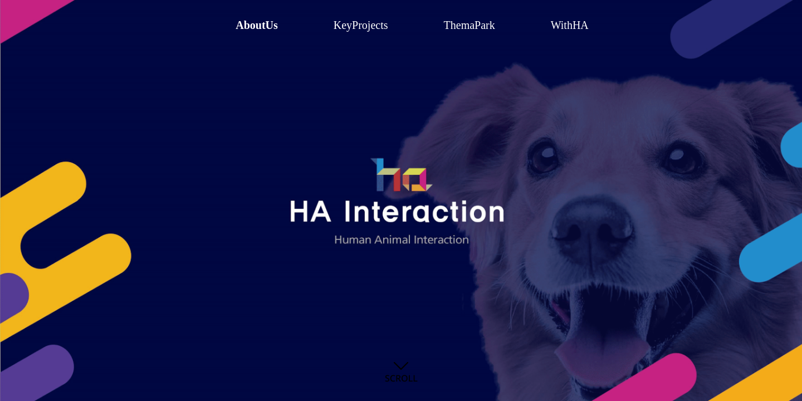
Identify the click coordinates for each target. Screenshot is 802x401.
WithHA (570, 25)
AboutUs (257, 25)
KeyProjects (361, 25)
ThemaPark (469, 25)
